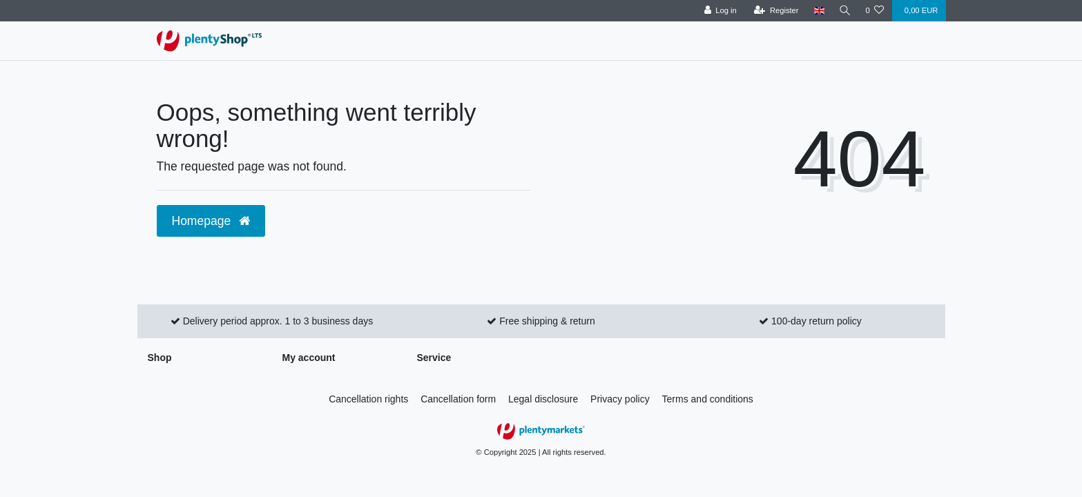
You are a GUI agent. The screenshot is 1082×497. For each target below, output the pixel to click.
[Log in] (718, 10)
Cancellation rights (368, 399)
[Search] (844, 10)
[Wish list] (874, 10)
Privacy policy (620, 399)
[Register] (774, 10)
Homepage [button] (211, 221)
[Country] (817, 10)
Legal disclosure (543, 399)
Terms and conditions (707, 399)
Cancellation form (458, 399)
